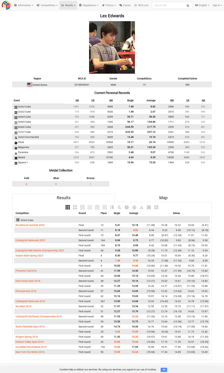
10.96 (130, 162)
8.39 (152, 157)
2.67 (152, 111)
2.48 (131, 152)
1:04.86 (151, 121)
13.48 (130, 137)
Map (163, 197)
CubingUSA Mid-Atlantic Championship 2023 (40, 250)
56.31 (130, 147)
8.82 (152, 106)
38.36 (152, 116)
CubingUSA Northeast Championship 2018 (39, 316)
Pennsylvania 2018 (26, 291)
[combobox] (172, 5)
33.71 (130, 116)
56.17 (130, 121)
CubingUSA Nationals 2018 (30, 301)
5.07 (152, 152)
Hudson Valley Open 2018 (30, 341)
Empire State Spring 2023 (29, 255)
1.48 (131, 111)
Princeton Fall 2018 (26, 270)
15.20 (152, 162)
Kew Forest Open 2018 (28, 281)
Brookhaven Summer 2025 (30, 225)
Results (64, 197)
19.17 (130, 142)
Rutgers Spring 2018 (27, 336)
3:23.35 (129, 132)
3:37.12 (151, 132)
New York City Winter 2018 (30, 352)
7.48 (131, 106)
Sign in (217, 5)
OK (164, 370)
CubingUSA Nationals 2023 (30, 240)
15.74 (152, 137)
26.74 (152, 142)
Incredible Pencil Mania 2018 (31, 347)
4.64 (131, 157)
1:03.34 (151, 147)
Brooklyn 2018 (23, 306)
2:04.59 (129, 127)
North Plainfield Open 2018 (30, 326)
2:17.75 (151, 127)
